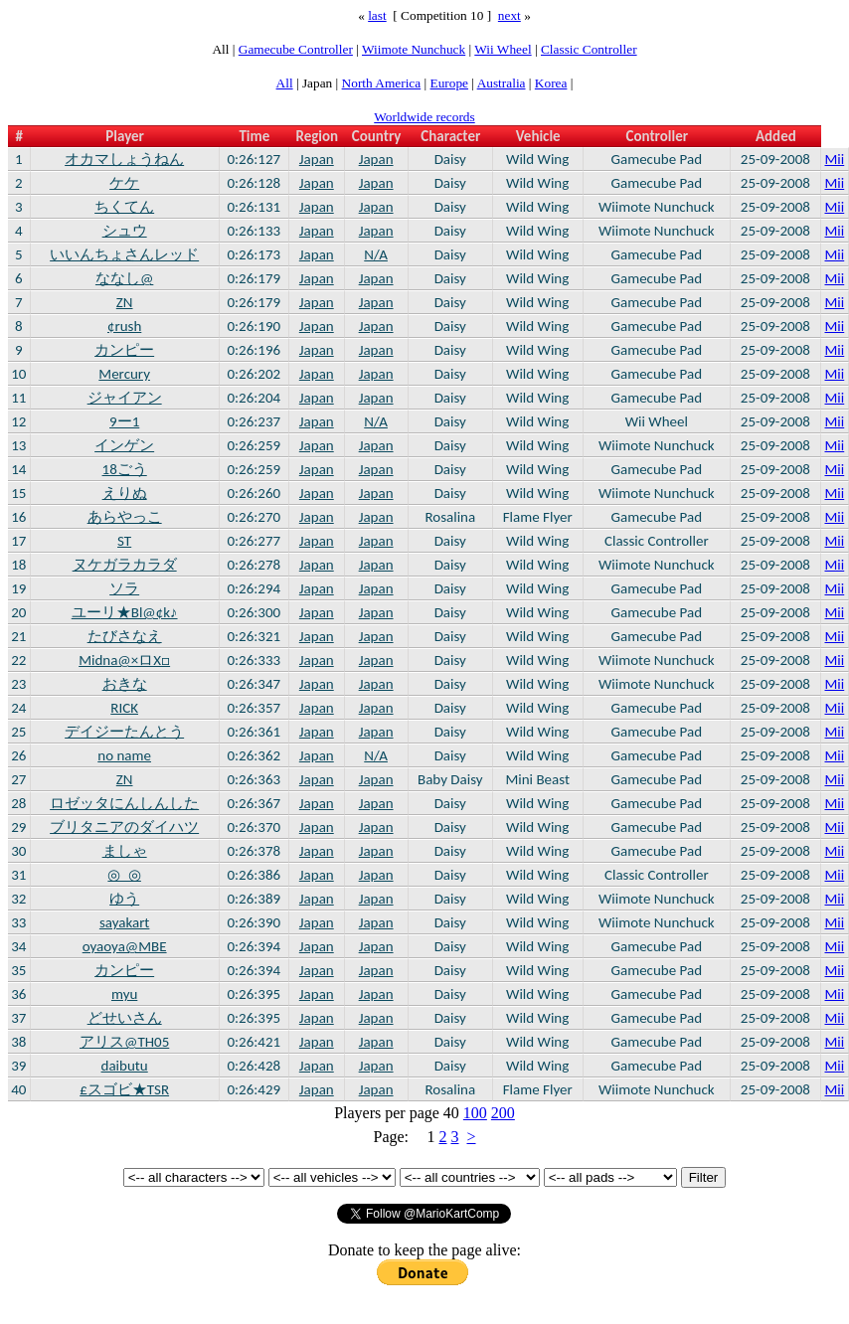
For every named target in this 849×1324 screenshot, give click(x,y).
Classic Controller (589, 49)
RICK (124, 708)
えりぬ (124, 493)
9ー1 (124, 421)
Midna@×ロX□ (124, 660)
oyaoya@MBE (125, 946)
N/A (376, 254)
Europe (449, 83)
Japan (316, 159)
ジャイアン (124, 398)
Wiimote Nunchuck (413, 49)
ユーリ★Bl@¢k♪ (125, 612)
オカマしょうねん (124, 159)
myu (124, 994)
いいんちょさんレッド (124, 254)
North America (382, 83)
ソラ (124, 588)
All (284, 83)
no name (124, 755)
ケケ (124, 183)
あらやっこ (124, 517)
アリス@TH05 (124, 1042)
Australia (501, 83)
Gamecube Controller (296, 49)
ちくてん (124, 207)
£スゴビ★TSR (124, 1089)
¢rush (124, 326)
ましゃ (124, 851)
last (377, 15)
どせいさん (124, 1018)
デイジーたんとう (124, 732)
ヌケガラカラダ (125, 565)
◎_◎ (123, 875)
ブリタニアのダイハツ (124, 827)
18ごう (124, 469)
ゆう (124, 899)
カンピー (124, 350)
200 (503, 1112)
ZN (124, 302)
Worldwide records (424, 116)
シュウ (124, 231)
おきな (124, 684)
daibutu (124, 1066)
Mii (835, 159)
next (509, 15)
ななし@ (124, 278)
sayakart (124, 922)
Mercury (124, 374)
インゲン (124, 445)
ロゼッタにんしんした (124, 803)
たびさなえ (124, 636)
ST (124, 541)
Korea (551, 83)
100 (475, 1112)
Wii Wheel (502, 49)
